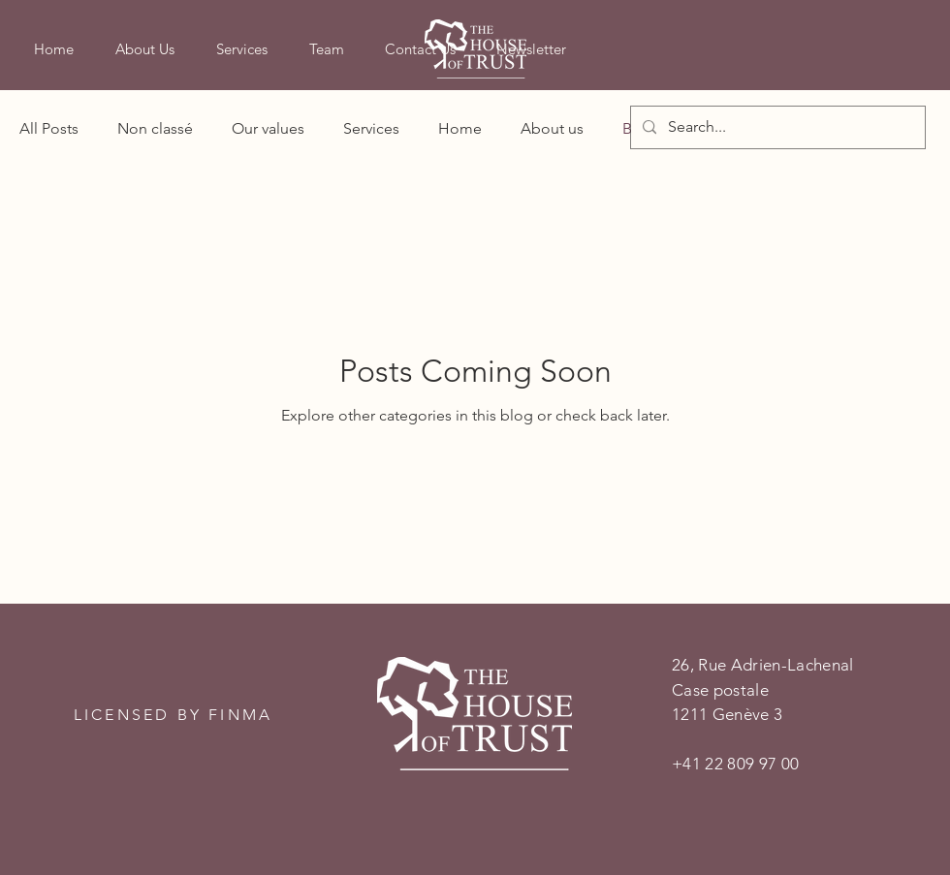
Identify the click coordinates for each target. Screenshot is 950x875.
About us (552, 128)
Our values (268, 128)
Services (371, 128)
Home (460, 128)
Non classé (155, 128)
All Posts (49, 128)
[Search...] (776, 127)
